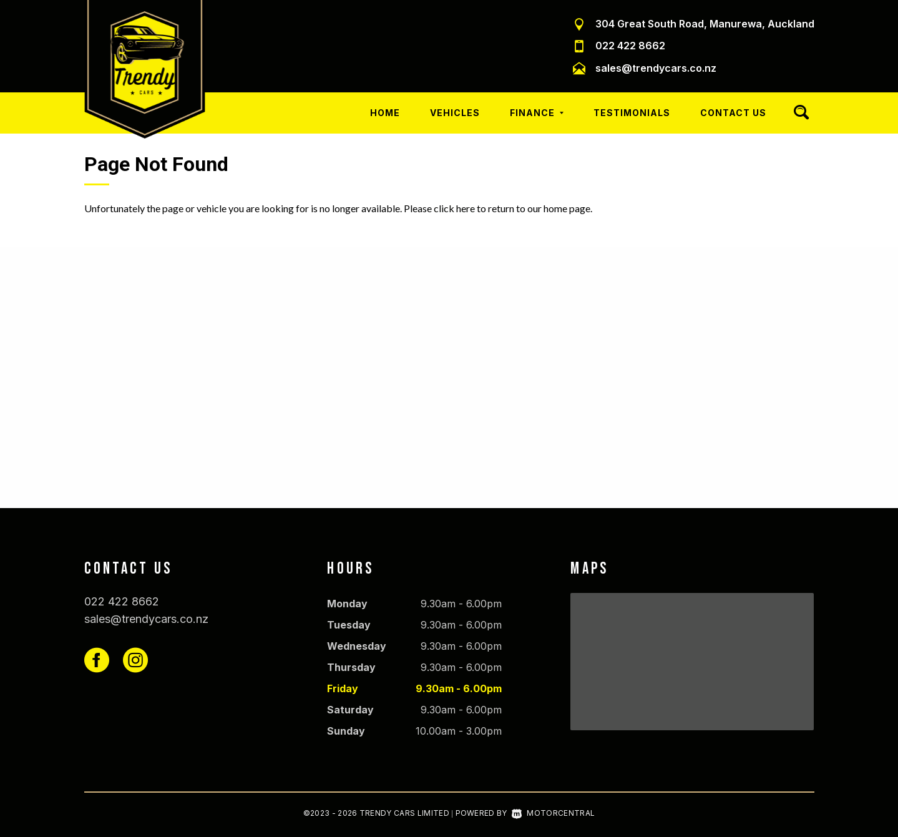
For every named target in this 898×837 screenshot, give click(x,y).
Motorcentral (553, 813)
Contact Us (733, 112)
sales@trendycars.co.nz (655, 68)
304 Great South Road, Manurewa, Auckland (704, 23)
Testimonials (631, 112)
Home (385, 112)
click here (454, 208)
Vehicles (455, 112)
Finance (537, 112)
